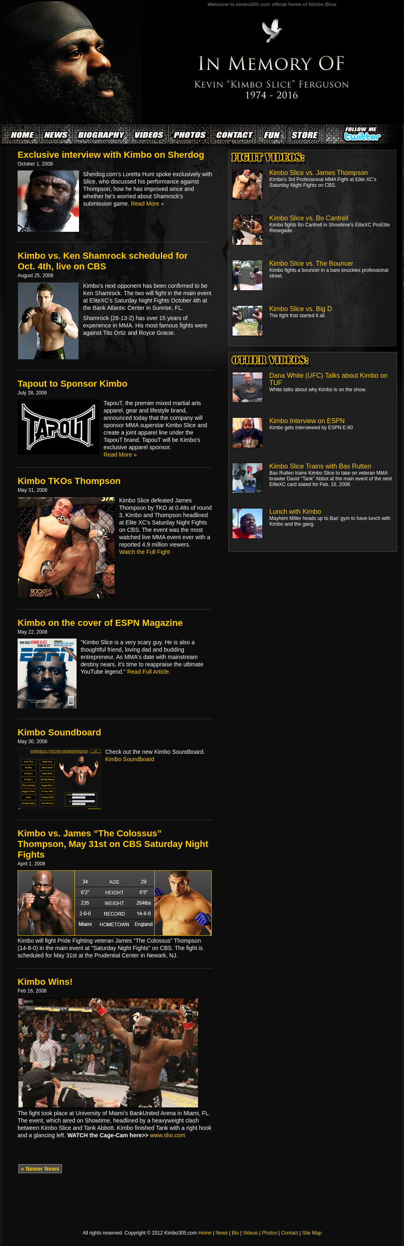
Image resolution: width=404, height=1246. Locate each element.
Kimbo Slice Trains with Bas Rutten (320, 466)
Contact (289, 1233)
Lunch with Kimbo (295, 511)
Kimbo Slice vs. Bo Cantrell (308, 218)
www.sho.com (167, 1135)
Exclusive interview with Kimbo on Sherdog (111, 155)
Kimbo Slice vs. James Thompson (318, 172)
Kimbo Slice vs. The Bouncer (311, 263)
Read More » (147, 203)
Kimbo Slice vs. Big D (300, 308)
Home (205, 1233)
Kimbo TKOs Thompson (69, 481)
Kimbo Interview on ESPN (307, 420)
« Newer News (40, 1168)
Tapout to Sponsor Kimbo (72, 384)
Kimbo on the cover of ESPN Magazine (100, 623)
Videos (250, 1233)
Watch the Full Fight (144, 552)
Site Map (311, 1233)
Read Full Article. (149, 671)
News (221, 1233)
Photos (269, 1233)
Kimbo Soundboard (59, 732)
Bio (235, 1233)
